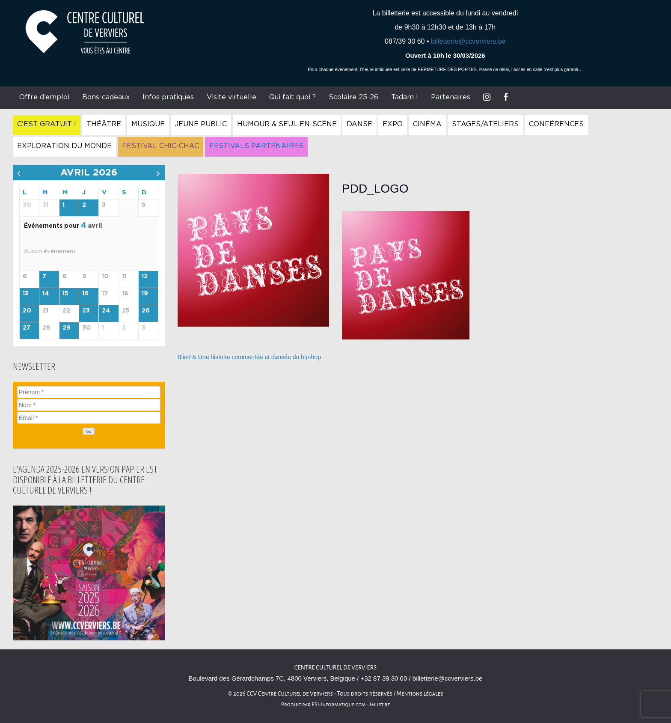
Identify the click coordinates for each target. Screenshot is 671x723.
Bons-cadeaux (106, 97)
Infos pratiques (168, 97)
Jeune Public (201, 124)
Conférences (556, 124)
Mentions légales (419, 693)
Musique (148, 124)
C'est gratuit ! (46, 124)
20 (27, 311)
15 (65, 294)
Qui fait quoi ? (292, 97)
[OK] (89, 431)
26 (146, 311)
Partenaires (450, 97)
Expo (393, 124)
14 (45, 294)
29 (66, 328)
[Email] (88, 418)
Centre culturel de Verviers (335, 667)
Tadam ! (404, 97)
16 (85, 294)
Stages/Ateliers (485, 124)
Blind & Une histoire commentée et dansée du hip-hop (249, 357)
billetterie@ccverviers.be (468, 41)
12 (145, 277)
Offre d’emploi (44, 97)
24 (106, 311)
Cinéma (427, 124)
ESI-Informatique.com (338, 705)
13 (26, 294)
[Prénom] (88, 392)
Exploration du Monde (64, 146)
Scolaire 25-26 (353, 97)
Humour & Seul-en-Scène (287, 124)
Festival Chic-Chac (160, 146)
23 (86, 311)
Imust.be (380, 705)
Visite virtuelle (231, 97)
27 (26, 328)
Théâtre (103, 124)
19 (145, 294)
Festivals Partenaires (256, 146)
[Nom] (88, 405)
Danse (359, 124)
